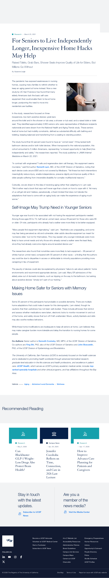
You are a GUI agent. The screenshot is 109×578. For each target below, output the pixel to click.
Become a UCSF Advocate (42, 538)
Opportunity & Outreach (93, 548)
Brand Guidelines (69, 548)
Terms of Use (71, 572)
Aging (26, 384)
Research (62, 9)
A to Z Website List (70, 538)
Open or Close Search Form (102, 9)
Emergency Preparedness (94, 538)
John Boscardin (85, 344)
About (35, 9)
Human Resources (91, 541)
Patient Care (48, 9)
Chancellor (67, 562)
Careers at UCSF (69, 558)
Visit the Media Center (79, 512)
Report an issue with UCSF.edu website (93, 572)
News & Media (90, 9)
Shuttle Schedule (91, 558)
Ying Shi (30, 344)
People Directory (91, 552)
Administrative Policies (71, 545)
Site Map (60, 572)
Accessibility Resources (71, 541)
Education (75, 9)
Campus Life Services (71, 552)
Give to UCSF (98, 2)
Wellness (60, 384)
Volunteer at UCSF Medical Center (45, 541)
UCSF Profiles (90, 562)
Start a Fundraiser (39, 545)
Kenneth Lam (43, 167)
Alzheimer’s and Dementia (43, 384)
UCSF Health (23, 366)
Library (87, 545)
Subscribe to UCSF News (32, 514)
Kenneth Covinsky (47, 341)
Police (87, 555)
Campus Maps (68, 555)
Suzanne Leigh (19, 71)
